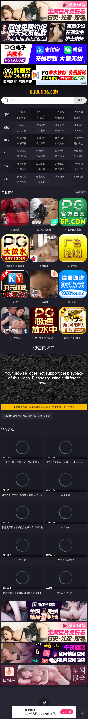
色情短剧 (40, 181)
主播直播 (59, 130)
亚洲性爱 (21, 137)
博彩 (6, 114)
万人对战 (59, 112)
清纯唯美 (40, 156)
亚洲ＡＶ (21, 124)
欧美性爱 (78, 137)
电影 (6, 140)
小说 (6, 166)
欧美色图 (59, 150)
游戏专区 (78, 112)
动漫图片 (78, 150)
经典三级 (40, 143)
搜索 (80, 100)
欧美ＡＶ (59, 124)
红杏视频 (21, 181)
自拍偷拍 (40, 124)
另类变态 (78, 143)
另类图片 (78, 156)
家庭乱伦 (40, 163)
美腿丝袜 (21, 156)
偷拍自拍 (40, 137)
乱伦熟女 (59, 143)
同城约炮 (21, 176)
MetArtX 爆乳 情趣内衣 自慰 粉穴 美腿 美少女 (27, 415)
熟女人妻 (21, 130)
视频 (6, 127)
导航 (6, 179)
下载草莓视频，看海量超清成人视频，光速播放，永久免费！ (49, 407)
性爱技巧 (78, 169)
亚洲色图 (40, 150)
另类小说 (40, 169)
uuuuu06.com (44, 92)
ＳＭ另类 (78, 130)
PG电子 (22, 112)
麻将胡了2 (22, 117)
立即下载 (66, 711)
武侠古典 (78, 163)
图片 (6, 153)
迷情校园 (21, 169)
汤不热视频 (78, 176)
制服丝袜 (21, 143)
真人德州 (40, 112)
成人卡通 (59, 137)
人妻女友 (59, 163)
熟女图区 (59, 156)
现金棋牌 (59, 117)
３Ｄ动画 (78, 124)
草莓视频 (59, 176)
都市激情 (21, 163)
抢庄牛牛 (78, 117)
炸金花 (40, 117)
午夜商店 (40, 176)
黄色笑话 (59, 169)
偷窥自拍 (21, 150)
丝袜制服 (40, 130)
